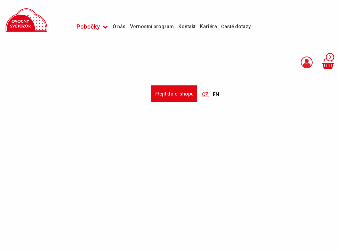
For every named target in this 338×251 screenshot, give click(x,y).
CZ (205, 94)
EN (216, 94)
